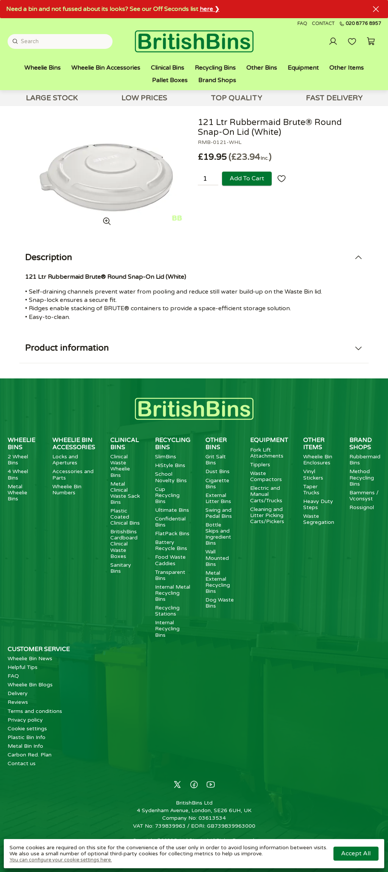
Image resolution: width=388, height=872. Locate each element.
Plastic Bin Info (26, 737)
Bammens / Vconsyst (364, 495)
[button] (370, 41)
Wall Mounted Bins (217, 558)
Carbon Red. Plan (30, 755)
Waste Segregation (318, 519)
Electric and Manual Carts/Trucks (266, 494)
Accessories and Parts (73, 474)
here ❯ (209, 9)
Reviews (18, 702)
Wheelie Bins (42, 68)
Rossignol (361, 507)
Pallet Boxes (170, 80)
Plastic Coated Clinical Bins (125, 517)
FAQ (302, 24)
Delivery (18, 693)
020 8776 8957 (360, 24)
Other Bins (261, 68)
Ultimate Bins (172, 510)
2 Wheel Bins (18, 459)
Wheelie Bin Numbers (66, 489)
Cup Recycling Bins (167, 495)
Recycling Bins (215, 68)
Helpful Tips (23, 667)
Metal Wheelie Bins (17, 492)
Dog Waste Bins (219, 603)
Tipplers (260, 464)
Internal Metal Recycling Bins (172, 593)
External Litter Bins (218, 498)
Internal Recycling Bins (167, 628)
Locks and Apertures (65, 459)
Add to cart (247, 178)
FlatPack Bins (172, 533)
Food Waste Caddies (170, 560)
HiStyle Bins (170, 465)
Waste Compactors (266, 476)
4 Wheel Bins (18, 474)
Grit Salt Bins (215, 459)
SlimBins (165, 456)
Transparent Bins (170, 575)
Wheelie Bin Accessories (105, 68)
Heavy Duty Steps (318, 504)
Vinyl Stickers (313, 474)
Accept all (356, 853)
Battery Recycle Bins (171, 545)
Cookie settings (27, 728)
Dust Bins (217, 471)
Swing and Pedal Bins (218, 513)
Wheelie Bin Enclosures (317, 459)
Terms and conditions (35, 711)
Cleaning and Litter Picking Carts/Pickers (267, 515)
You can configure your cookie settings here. (60, 860)
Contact (323, 24)
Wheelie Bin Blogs (30, 684)
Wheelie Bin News (30, 658)
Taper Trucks (311, 489)
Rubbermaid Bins (364, 459)
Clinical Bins (167, 68)
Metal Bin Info (25, 746)
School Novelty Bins (171, 477)
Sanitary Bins (120, 568)
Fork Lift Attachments (266, 453)
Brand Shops (217, 80)
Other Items (346, 68)
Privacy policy (25, 720)
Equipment (303, 68)
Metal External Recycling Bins (217, 582)
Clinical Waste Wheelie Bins (120, 465)
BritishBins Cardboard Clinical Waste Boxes (124, 543)
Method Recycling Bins (361, 477)
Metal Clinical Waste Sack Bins (125, 493)
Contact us (22, 763)
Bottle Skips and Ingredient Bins (218, 534)
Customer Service (39, 649)
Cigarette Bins (217, 483)
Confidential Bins (170, 522)
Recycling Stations (167, 611)
